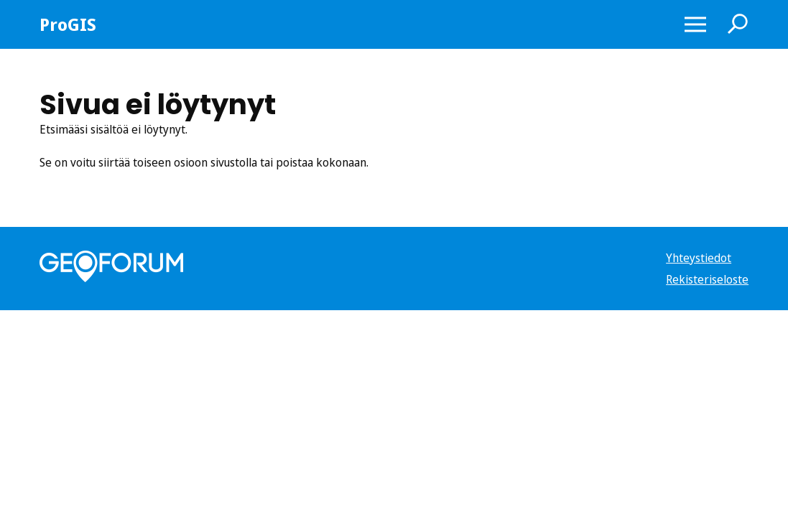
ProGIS (68, 24)
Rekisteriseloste (707, 279)
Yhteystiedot (698, 258)
